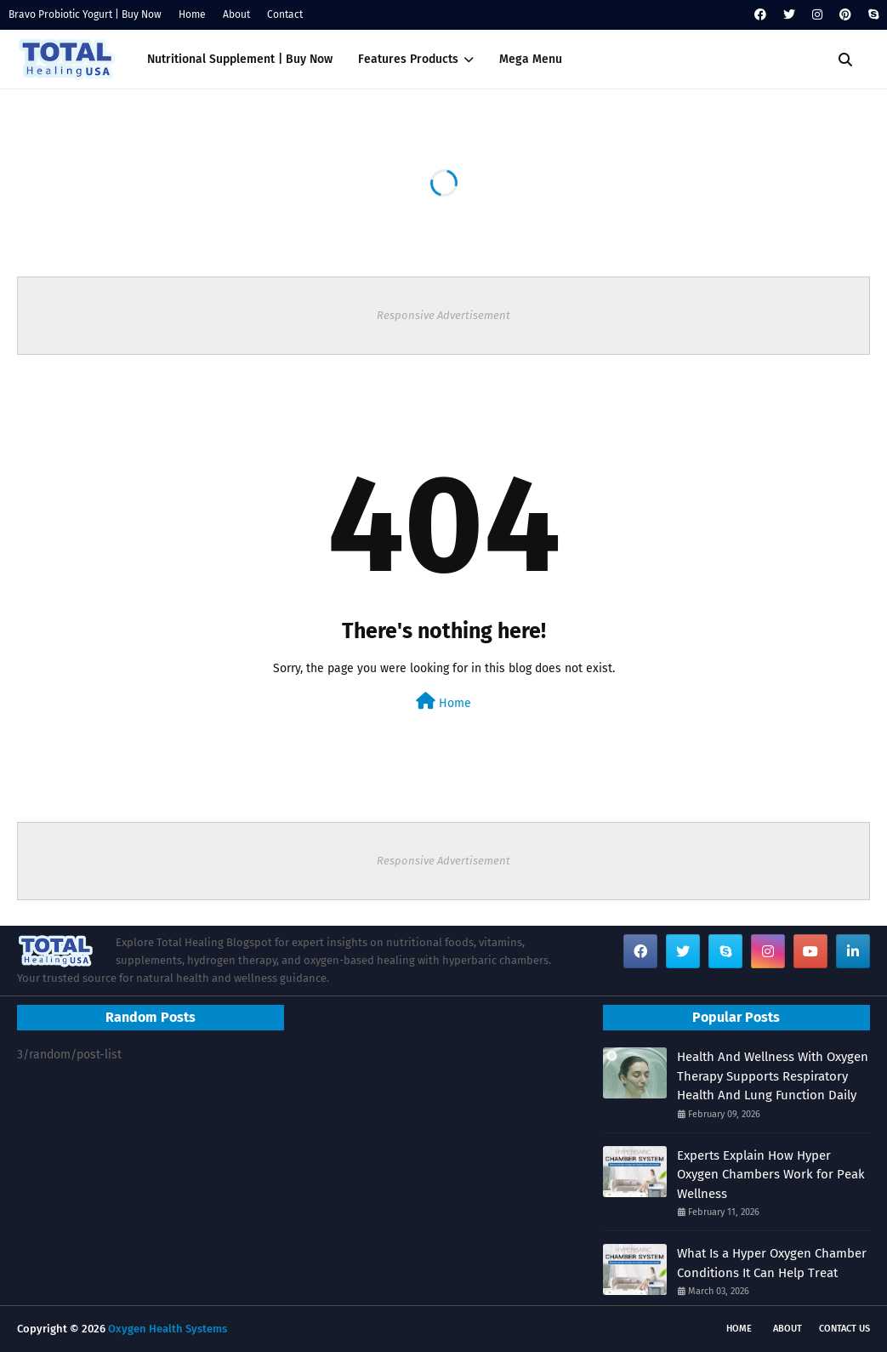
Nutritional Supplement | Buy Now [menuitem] (240, 59)
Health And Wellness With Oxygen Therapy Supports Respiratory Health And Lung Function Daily (772, 1076)
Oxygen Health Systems (167, 1328)
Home (192, 14)
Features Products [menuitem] (408, 59)
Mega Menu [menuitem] (530, 59)
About (236, 14)
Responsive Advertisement (443, 315)
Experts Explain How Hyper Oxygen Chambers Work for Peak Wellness (771, 1174)
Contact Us (844, 1328)
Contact (285, 14)
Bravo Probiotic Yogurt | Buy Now (85, 14)
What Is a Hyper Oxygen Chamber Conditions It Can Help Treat (772, 1263)
